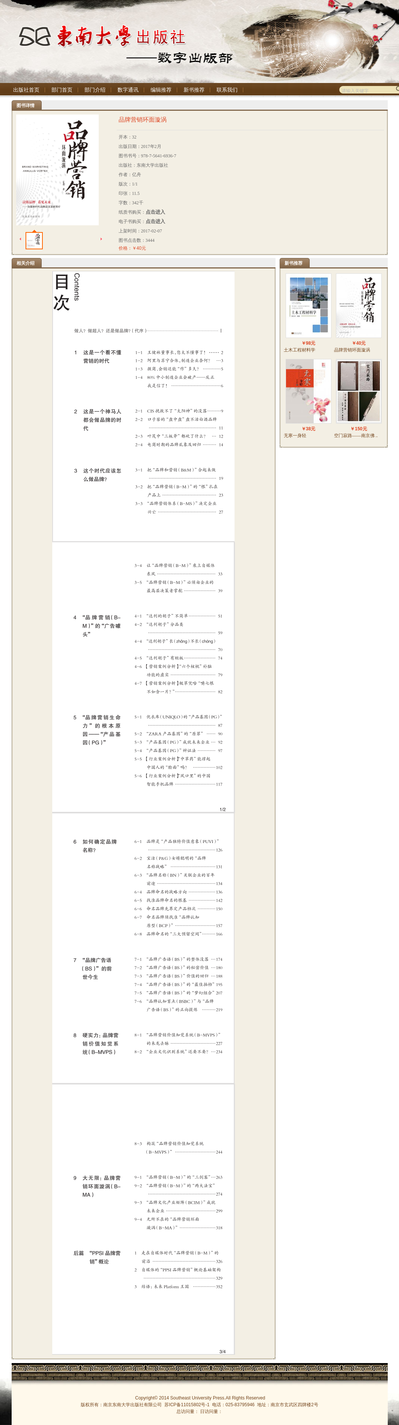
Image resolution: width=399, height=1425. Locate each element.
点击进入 (155, 212)
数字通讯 (128, 90)
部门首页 (61, 90)
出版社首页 (26, 90)
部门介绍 (94, 90)
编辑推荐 (161, 90)
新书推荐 (194, 90)
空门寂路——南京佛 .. (356, 435)
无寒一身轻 (295, 435)
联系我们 (227, 90)
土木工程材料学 (299, 350)
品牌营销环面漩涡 (352, 350)
